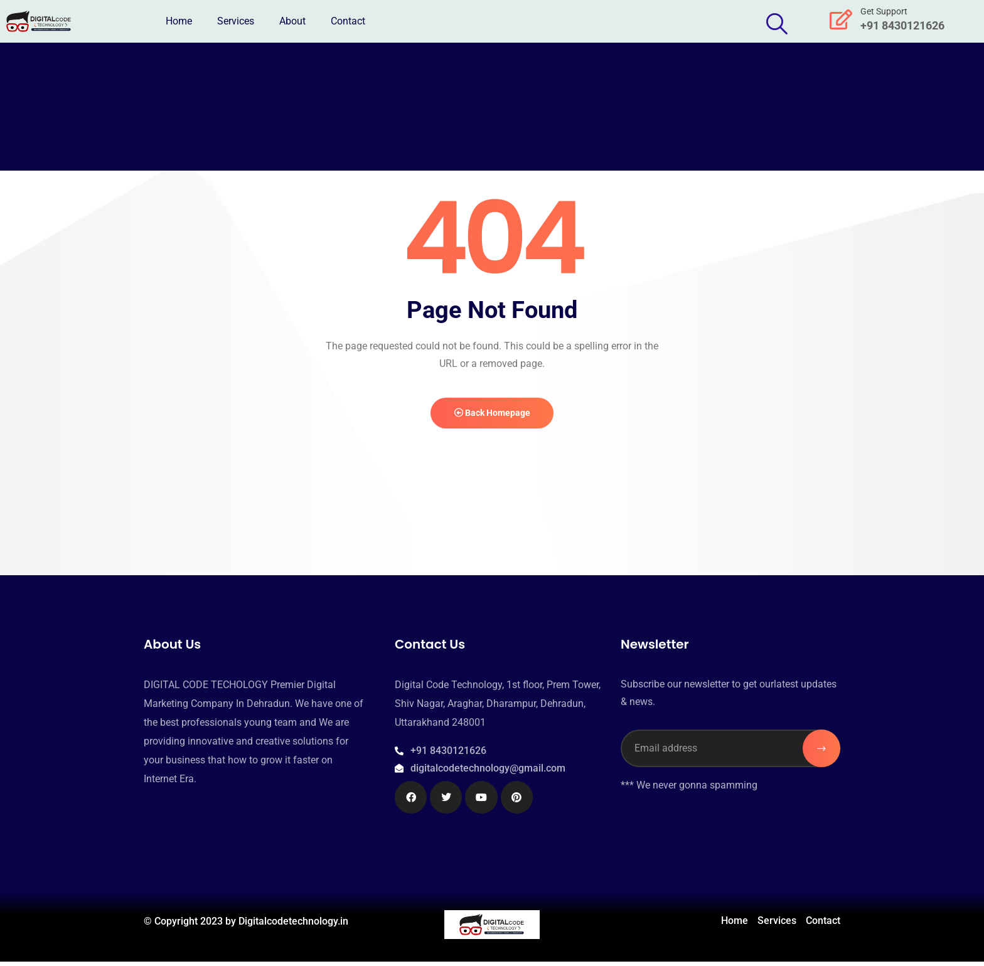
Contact (348, 21)
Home (179, 21)
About (292, 21)
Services (235, 21)
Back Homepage (492, 416)
